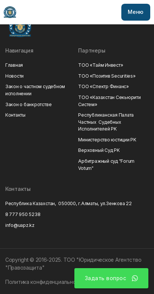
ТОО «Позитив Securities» (106, 76)
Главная (14, 65)
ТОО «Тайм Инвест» (100, 65)
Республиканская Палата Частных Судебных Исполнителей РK (106, 122)
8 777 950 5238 (23, 214)
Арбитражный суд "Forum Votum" (106, 164)
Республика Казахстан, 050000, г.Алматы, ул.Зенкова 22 (68, 203)
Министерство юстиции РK (107, 139)
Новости (14, 76)
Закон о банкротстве (28, 104)
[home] (10, 12)
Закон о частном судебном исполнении (35, 90)
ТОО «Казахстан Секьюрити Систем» (109, 100)
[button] (135, 12)
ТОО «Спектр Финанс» (103, 86)
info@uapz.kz (20, 225)
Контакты (15, 115)
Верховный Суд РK (98, 150)
